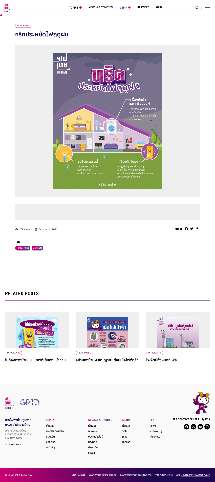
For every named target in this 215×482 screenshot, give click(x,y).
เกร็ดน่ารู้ (50, 447)
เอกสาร (126, 442)
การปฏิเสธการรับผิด (164, 475)
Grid (159, 7)
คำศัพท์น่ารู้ (156, 431)
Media (123, 7)
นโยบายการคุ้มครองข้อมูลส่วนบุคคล (136, 475)
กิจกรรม (92, 431)
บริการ (153, 426)
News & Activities (101, 7)
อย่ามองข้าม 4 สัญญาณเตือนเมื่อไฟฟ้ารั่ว (107, 360)
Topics (73, 7)
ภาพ (124, 437)
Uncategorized (55, 431)
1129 (206, 419)
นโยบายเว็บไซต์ (78, 475)
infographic (23, 26)
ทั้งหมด (50, 426)
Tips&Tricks (22, 248)
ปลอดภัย (51, 442)
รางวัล (91, 453)
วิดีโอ (124, 431)
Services (143, 7)
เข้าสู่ (193, 475)
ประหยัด (37, 248)
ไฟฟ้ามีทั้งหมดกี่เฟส (161, 360)
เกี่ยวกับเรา (155, 437)
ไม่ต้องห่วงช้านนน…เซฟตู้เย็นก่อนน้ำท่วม (35, 360)
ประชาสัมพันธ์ (95, 437)
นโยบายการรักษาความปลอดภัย (102, 475)
